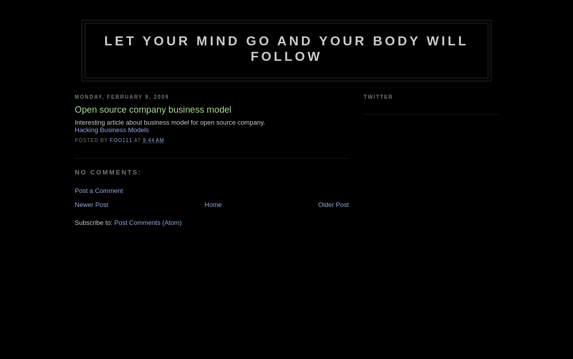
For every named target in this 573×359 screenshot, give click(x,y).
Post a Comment (99, 190)
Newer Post (91, 204)
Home (213, 204)
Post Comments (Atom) (148, 222)
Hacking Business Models (112, 130)
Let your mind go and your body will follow (286, 48)
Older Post (333, 204)
